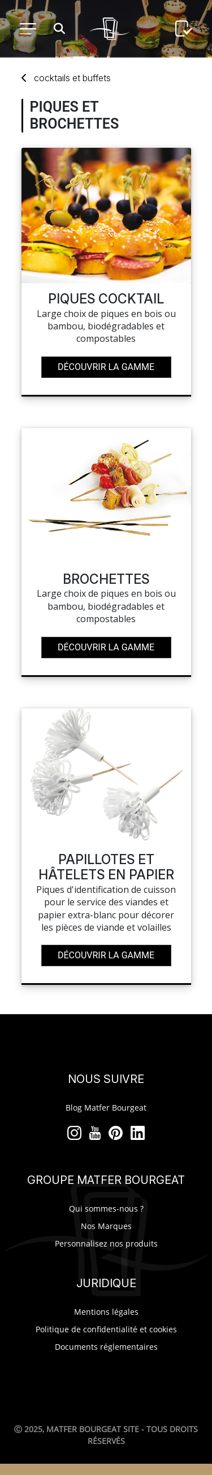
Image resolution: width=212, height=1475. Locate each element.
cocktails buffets (72, 77)
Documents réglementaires (106, 1346)
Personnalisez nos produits (106, 1243)
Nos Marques (106, 1226)
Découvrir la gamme (106, 367)
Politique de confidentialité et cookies (106, 1329)
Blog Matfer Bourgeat (106, 1107)
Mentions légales (106, 1311)
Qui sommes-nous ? (106, 1208)
